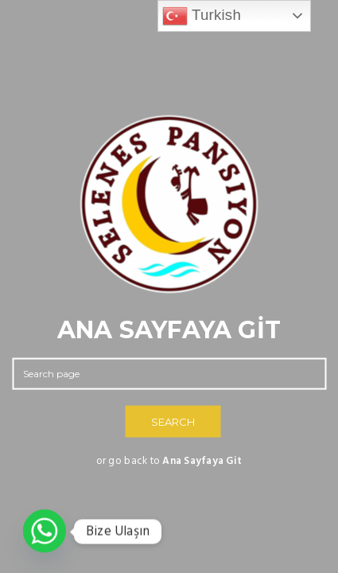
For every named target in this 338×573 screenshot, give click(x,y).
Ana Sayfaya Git (202, 461)
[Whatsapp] (44, 531)
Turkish (201, 16)
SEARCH (173, 421)
